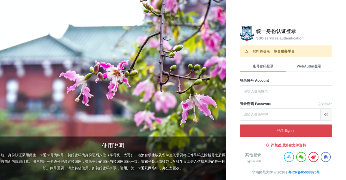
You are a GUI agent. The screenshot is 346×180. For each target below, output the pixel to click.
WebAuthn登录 (309, 66)
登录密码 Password (255, 104)
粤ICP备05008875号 (304, 172)
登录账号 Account (254, 80)
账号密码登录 (262, 66)
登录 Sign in (286, 130)
